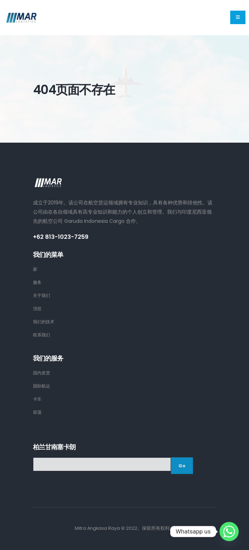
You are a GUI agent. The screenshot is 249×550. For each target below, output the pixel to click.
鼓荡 (37, 412)
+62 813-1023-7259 (61, 237)
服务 (37, 282)
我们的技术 (44, 322)
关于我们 (42, 295)
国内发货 (42, 373)
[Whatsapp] (229, 531)
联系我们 (42, 335)
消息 (37, 309)
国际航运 (42, 386)
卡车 (37, 399)
